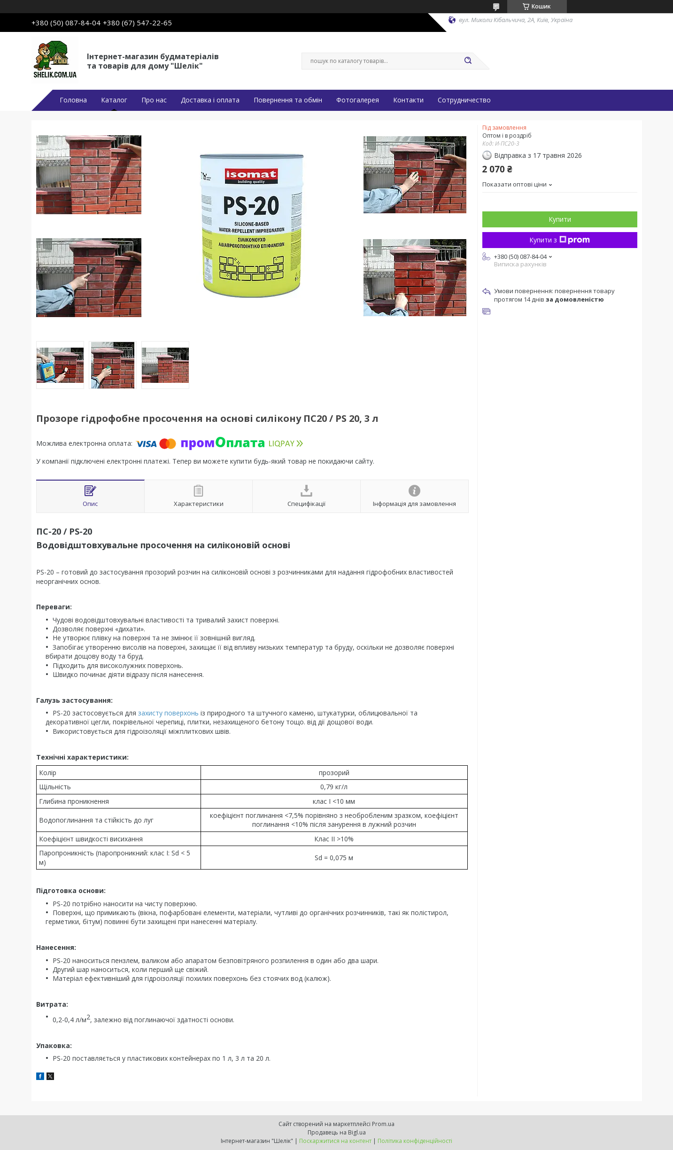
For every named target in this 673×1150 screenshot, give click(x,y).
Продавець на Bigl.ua (337, 1132)
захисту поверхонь (168, 712)
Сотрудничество (464, 100)
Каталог (114, 100)
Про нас (154, 100)
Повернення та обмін (288, 100)
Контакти (408, 100)
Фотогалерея (357, 100)
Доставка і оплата (210, 100)
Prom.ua (383, 1124)
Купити (560, 219)
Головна (73, 100)
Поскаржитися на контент (335, 1141)
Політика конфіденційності (415, 1141)
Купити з (559, 239)
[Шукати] (468, 61)
